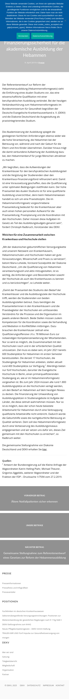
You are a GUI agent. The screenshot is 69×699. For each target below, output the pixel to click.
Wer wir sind (7, 652)
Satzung (5, 656)
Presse (41, 62)
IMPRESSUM (48, 685)
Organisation (8, 670)
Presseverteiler (9, 592)
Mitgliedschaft (8, 665)
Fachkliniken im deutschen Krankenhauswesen (23, 611)
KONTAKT (60, 685)
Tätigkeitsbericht (9, 661)
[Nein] (65, 20)
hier (44, 449)
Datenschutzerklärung (42, 36)
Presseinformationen (11, 583)
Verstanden (23, 36)
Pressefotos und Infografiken (15, 587)
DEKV (22, 685)
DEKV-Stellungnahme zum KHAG (16, 624)
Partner (5, 674)
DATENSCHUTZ (33, 685)
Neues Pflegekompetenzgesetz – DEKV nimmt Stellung (26, 629)
